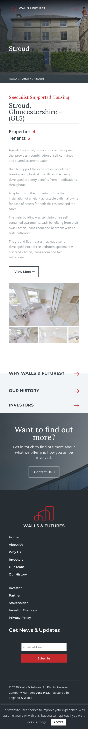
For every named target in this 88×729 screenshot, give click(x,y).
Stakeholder (18, 603)
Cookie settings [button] (35, 722)
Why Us (15, 552)
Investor (15, 588)
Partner (15, 595)
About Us (16, 545)
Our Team (16, 567)
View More (22, 272)
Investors (16, 559)
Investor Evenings (23, 610)
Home (14, 537)
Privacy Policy (20, 618)
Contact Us (43, 472)
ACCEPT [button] (58, 722)
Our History (18, 574)
